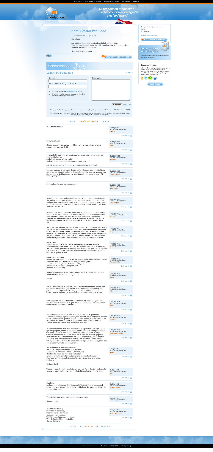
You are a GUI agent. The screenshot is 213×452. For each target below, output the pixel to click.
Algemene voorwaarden (109, 450)
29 (97, 430)
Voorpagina (78, 1)
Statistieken (126, 1)
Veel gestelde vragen (111, 1)
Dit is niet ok (125, 139)
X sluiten (129, 72)
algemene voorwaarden (74, 91)
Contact (136, 1)
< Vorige (72, 125)
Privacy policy (126, 450)
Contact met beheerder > (149, 35)
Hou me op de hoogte (93, 1)
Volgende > (106, 125)
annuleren (127, 109)
